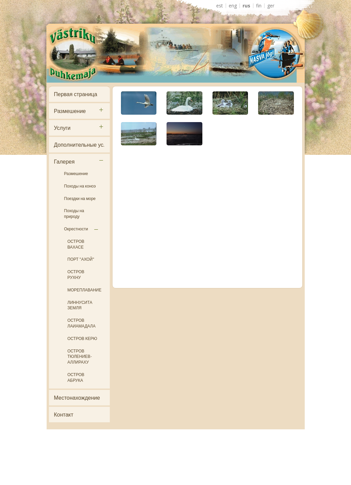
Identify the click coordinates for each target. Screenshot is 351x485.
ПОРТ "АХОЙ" (81, 259)
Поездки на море (80, 198)
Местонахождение (77, 397)
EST (219, 5)
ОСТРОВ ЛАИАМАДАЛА (82, 323)
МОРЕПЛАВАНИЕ (85, 290)
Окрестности (76, 229)
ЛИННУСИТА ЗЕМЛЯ (80, 305)
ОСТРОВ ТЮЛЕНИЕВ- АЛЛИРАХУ (80, 356)
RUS (246, 5)
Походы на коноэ (80, 186)
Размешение (70, 111)
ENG (233, 5)
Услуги (62, 128)
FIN (258, 5)
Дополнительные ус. (79, 144)
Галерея (64, 161)
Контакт (64, 414)
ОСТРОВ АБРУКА (76, 377)
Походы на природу (74, 213)
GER (270, 5)
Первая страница (75, 94)
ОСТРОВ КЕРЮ (82, 338)
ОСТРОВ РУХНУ (76, 274)
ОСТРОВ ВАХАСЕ (76, 244)
